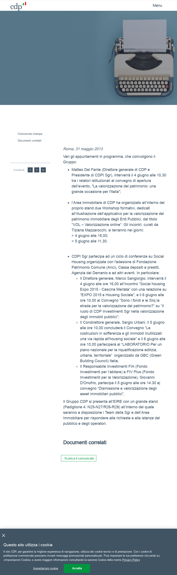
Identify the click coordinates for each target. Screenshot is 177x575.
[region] (88, 552)
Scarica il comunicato (79, 458)
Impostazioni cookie (45, 568)
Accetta (77, 568)
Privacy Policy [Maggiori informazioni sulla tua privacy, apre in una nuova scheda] (131, 559)
